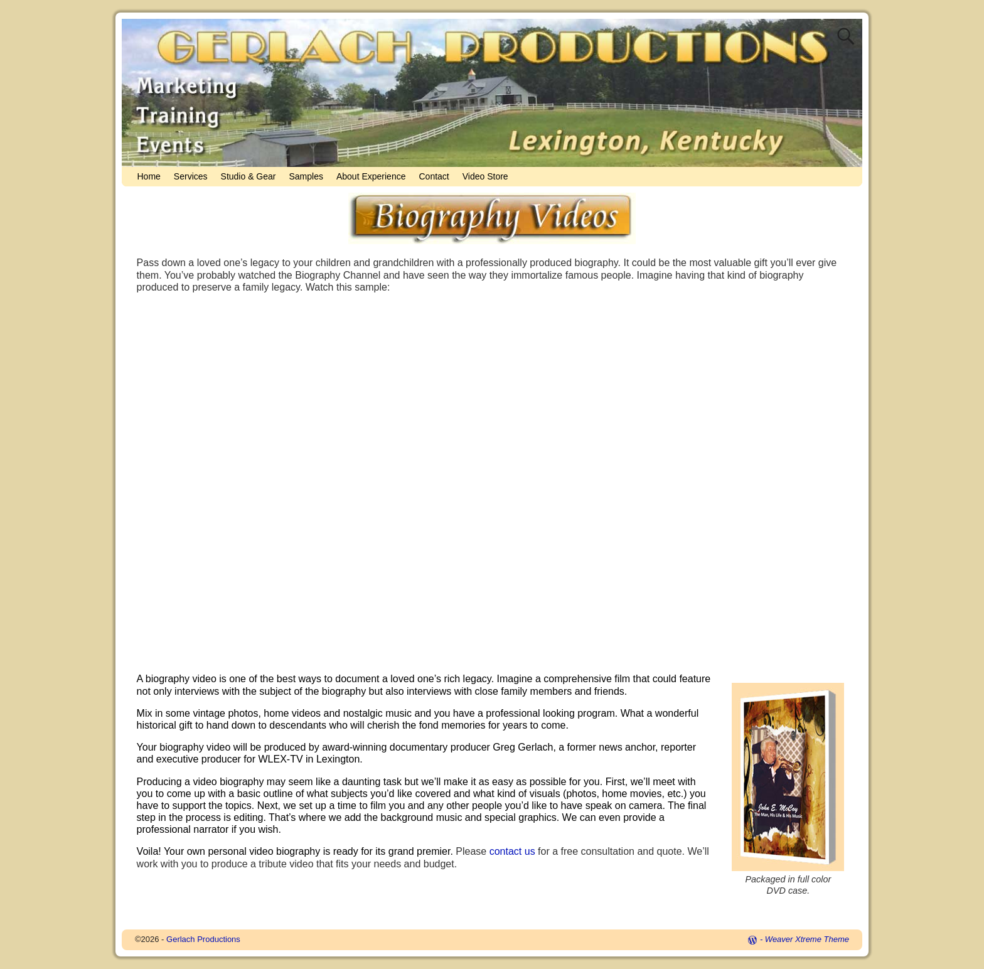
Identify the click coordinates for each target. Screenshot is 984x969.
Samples (306, 176)
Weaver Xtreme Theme (807, 939)
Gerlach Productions (203, 939)
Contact (434, 176)
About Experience (371, 176)
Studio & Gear (248, 176)
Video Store (485, 176)
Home (149, 176)
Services (191, 176)
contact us (512, 851)
